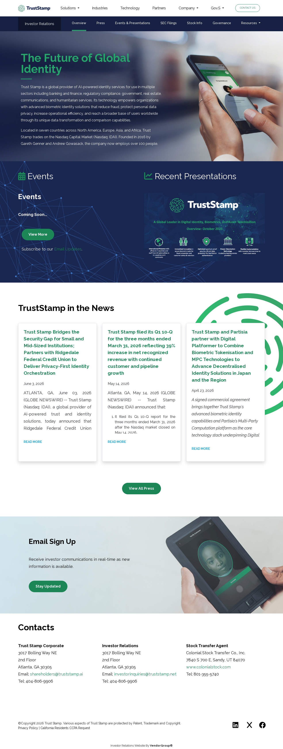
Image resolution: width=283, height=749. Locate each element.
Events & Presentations (132, 23)
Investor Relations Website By (142, 745)
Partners (159, 8)
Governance (222, 23)
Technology (130, 8)
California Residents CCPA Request (65, 728)
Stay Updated (48, 586)
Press (101, 23)
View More (38, 234)
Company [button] (187, 8)
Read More (33, 442)
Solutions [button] (69, 8)
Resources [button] (249, 23)
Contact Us (247, 7)
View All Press (141, 488)
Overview (79, 23)
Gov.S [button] (216, 8)
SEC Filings (169, 23)
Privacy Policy (28, 728)
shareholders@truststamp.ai (56, 674)
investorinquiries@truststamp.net (145, 674)
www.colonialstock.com (208, 667)
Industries (100, 8)
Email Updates (68, 249)
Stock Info (194, 23)
